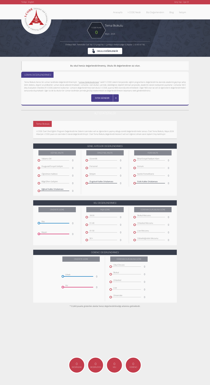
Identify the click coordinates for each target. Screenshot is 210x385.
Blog (171, 12)
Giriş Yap (178, 2)
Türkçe (24, 2)
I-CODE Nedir (134, 12)
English (31, 2)
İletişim (182, 12)
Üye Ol (186, 2)
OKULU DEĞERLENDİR (105, 51)
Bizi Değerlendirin (155, 12)
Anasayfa (117, 12)
